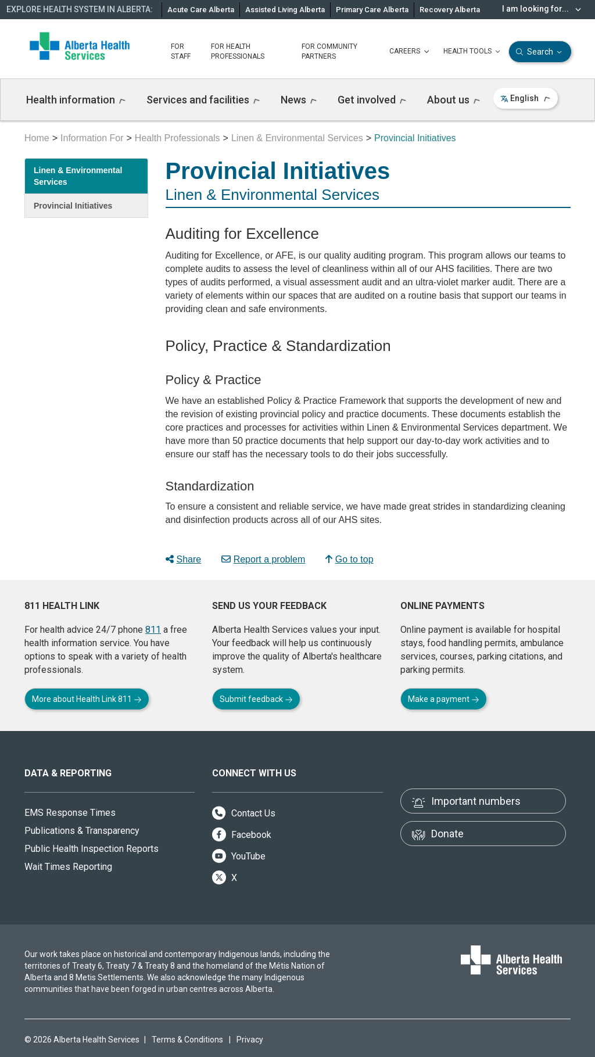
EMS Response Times (70, 812)
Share (184, 559)
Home (36, 138)
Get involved (372, 100)
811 (153, 629)
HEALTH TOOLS (473, 51)
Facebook (241, 834)
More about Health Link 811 (87, 699)
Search (540, 52)
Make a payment (443, 699)
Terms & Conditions (187, 1039)
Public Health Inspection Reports (91, 848)
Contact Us (243, 813)
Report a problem (263, 559)
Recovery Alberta (450, 9)
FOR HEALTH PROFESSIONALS (237, 51)
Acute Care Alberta (200, 9)
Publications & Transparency (81, 830)
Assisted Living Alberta (285, 9)
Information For (91, 138)
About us (453, 100)
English (525, 98)
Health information (76, 100)
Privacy (249, 1039)
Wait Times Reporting (68, 866)
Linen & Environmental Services (297, 138)
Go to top (349, 559)
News (299, 100)
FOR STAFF (181, 51)
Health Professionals (177, 138)
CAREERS (410, 51)
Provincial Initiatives (73, 205)
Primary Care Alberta (372, 9)
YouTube (239, 856)
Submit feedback (256, 699)
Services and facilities (203, 100)
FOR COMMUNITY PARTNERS (329, 51)
